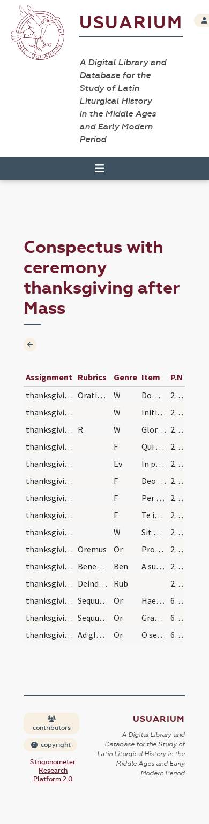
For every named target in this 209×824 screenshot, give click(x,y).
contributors (52, 723)
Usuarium (131, 22)
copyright (51, 745)
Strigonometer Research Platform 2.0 (53, 770)
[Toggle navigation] (99, 168)
